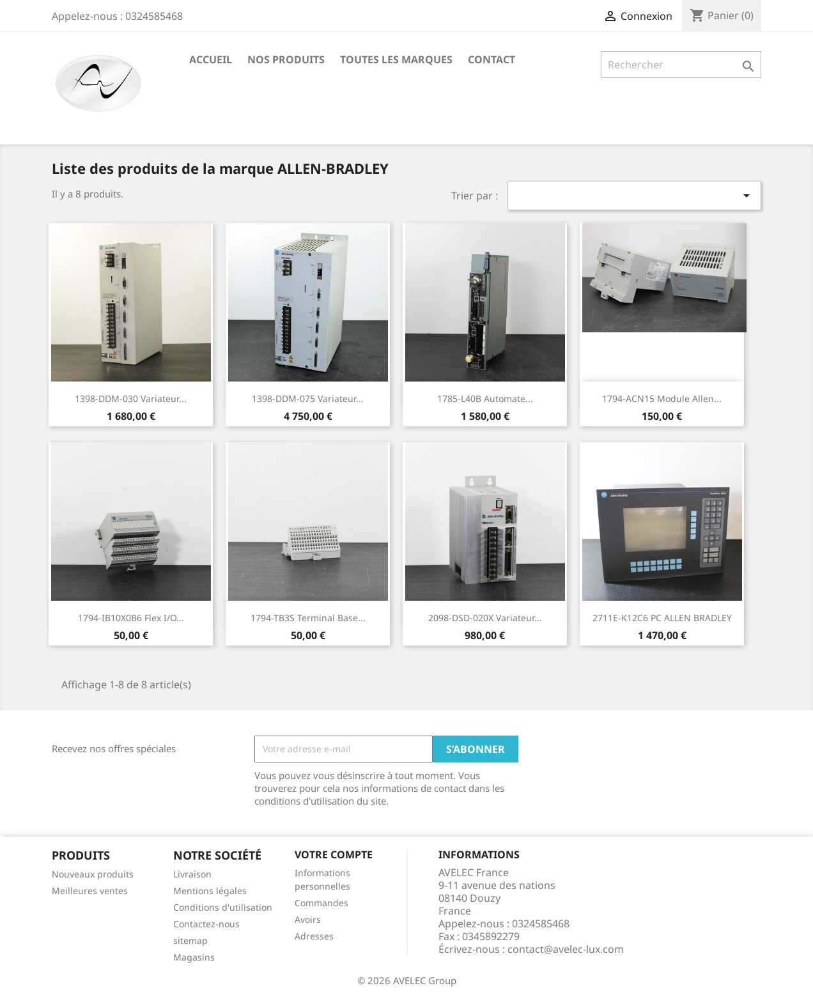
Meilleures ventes (90, 891)
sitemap (190, 940)
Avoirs (308, 919)
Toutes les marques (396, 59)
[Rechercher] (681, 64)
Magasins (194, 957)
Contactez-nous (206, 924)
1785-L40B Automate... (485, 398)
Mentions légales (210, 891)
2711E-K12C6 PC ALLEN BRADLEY (662, 618)
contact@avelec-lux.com (565, 949)
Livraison (192, 874)
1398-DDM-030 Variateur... (131, 398)
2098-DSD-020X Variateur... (485, 618)
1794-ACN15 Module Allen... (662, 398)
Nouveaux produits (93, 874)
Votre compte (334, 854)
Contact (491, 59)
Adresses (314, 936)
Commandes (321, 903)
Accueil (210, 59)
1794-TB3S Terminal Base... (308, 618)
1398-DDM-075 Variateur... (308, 398)
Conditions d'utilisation (222, 907)
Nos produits (286, 59)
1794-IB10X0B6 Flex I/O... (131, 618)
